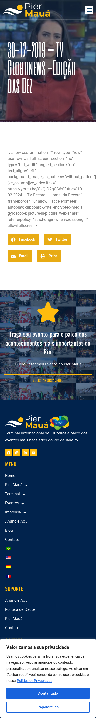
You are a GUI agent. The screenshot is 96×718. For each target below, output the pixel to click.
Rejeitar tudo (48, 707)
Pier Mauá (16, 485)
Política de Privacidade (34, 681)
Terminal (15, 494)
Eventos (14, 503)
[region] (48, 678)
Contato (12, 540)
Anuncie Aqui (17, 522)
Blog (9, 531)
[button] (89, 10)
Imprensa (15, 512)
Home (10, 476)
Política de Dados (20, 610)
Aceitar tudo (48, 693)
